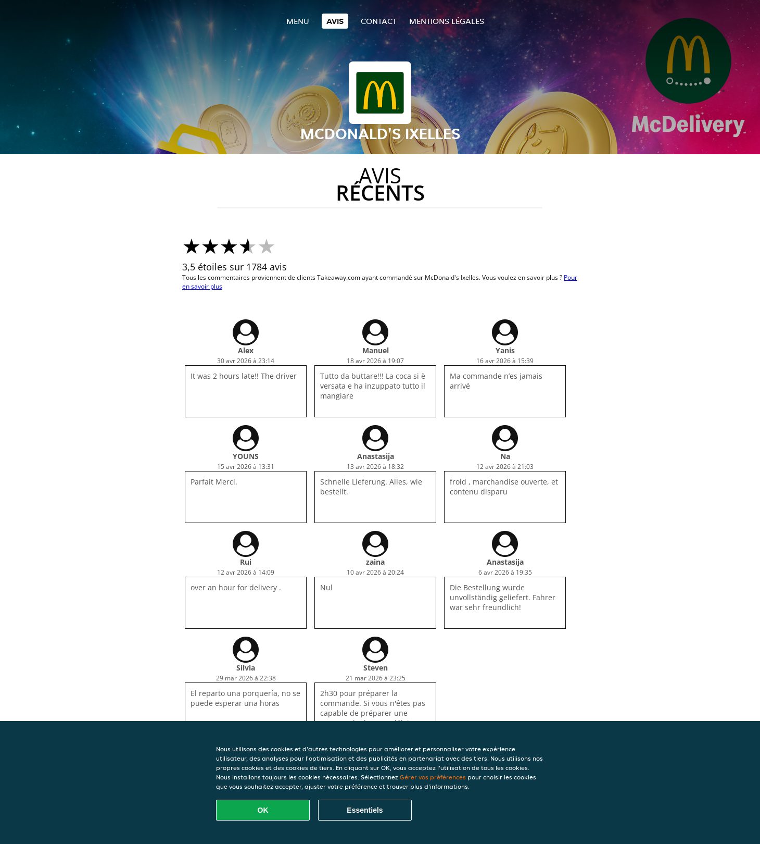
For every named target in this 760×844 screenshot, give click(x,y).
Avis (335, 21)
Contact (379, 21)
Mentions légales (446, 21)
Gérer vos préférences (433, 777)
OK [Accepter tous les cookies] (263, 810)
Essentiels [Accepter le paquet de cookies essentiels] (365, 810)
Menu (297, 21)
